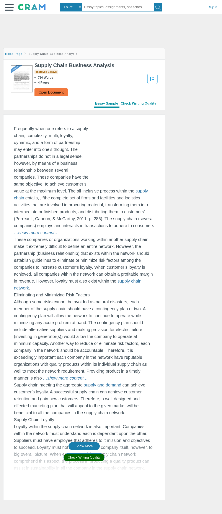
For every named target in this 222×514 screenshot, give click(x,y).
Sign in (213, 7)
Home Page (14, 53)
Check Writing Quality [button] (84, 457)
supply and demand (102, 385)
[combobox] (71, 7)
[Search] (158, 7)
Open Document (51, 92)
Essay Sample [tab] (106, 103)
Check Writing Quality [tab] (138, 103)
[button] (9, 7)
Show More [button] (84, 446)
